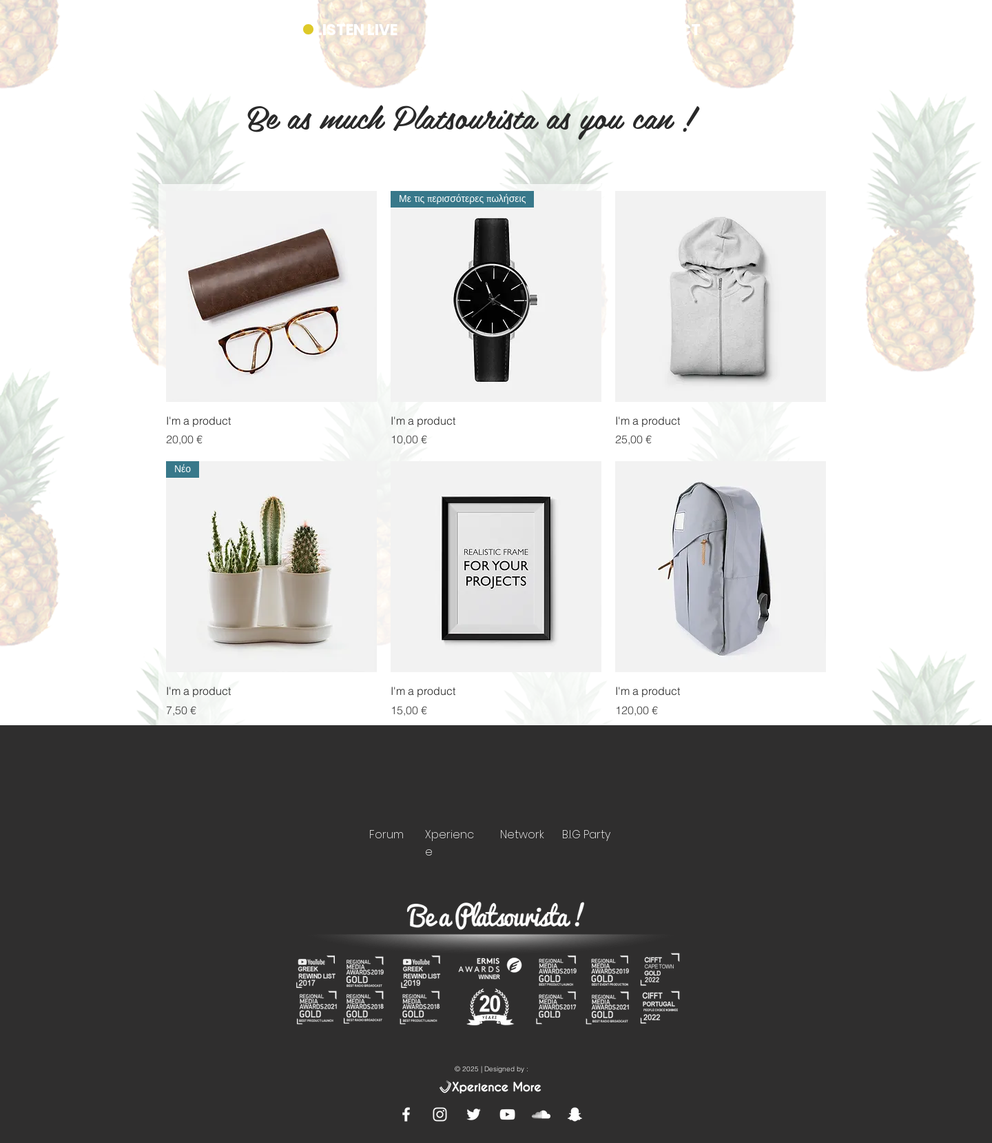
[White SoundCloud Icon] (541, 1114)
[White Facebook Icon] (406, 1114)
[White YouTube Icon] (507, 1114)
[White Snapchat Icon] (575, 1114)
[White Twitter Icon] (473, 1114)
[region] (390, 797)
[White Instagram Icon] (440, 1114)
